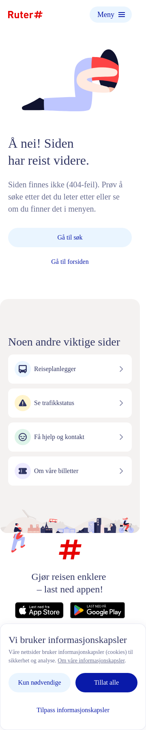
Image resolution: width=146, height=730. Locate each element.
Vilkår (35, 657)
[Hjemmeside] (25, 14)
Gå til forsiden (69, 261)
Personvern (70, 648)
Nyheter (107, 648)
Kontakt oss (29, 648)
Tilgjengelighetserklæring (66, 665)
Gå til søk (69, 237)
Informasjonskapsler (80, 657)
